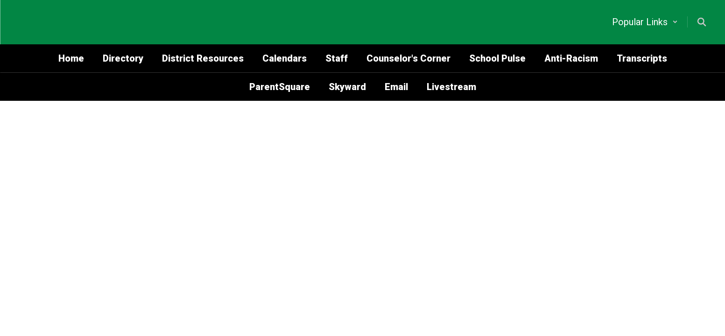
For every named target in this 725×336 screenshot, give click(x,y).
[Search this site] (701, 22)
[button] (645, 22)
